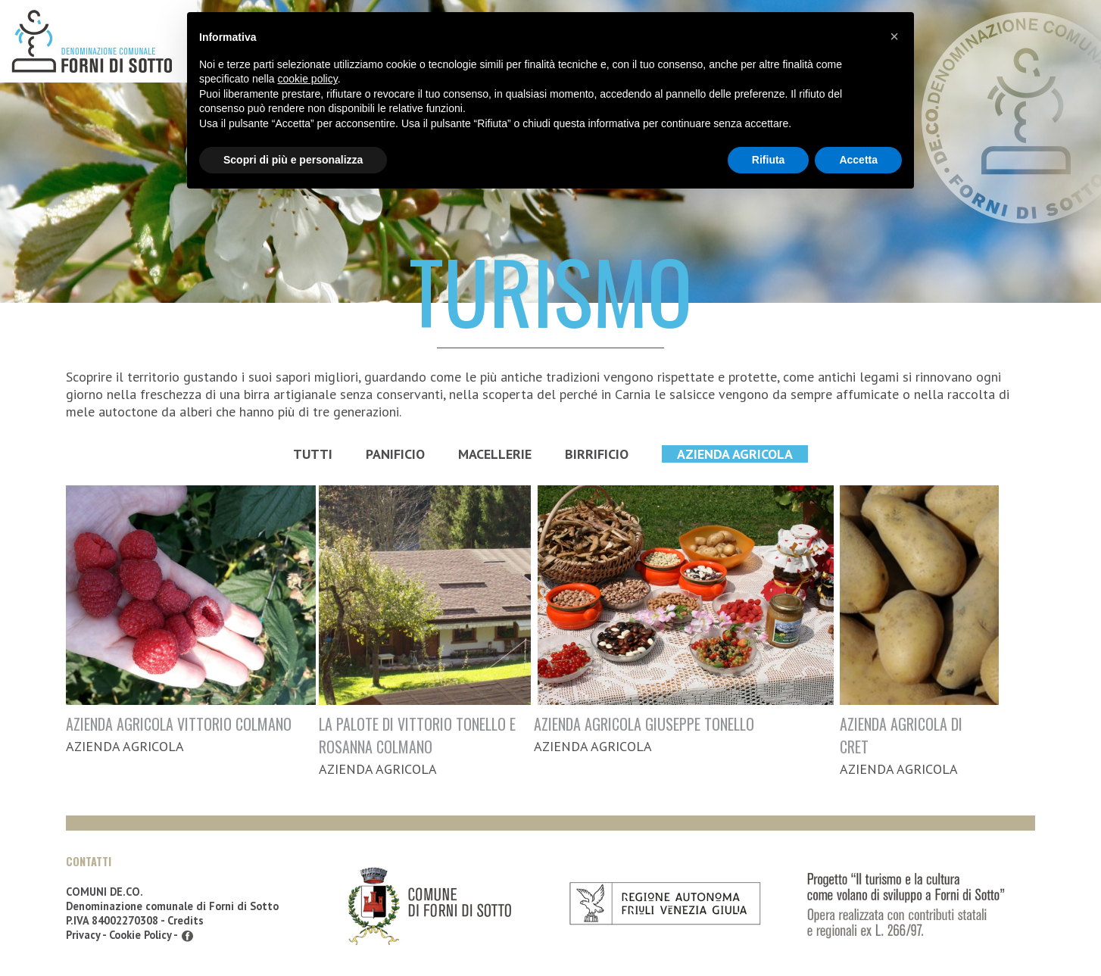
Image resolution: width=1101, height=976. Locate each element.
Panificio (395, 454)
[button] (894, 36)
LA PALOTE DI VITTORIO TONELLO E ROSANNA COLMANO (417, 735)
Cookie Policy (140, 935)
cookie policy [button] (308, 79)
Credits (185, 920)
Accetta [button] (858, 160)
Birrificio (596, 454)
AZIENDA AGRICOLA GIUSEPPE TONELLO (644, 724)
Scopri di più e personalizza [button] (293, 160)
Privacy (83, 935)
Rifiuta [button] (768, 160)
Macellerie (495, 454)
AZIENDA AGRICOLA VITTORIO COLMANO (179, 724)
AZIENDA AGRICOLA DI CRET (901, 735)
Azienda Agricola (735, 454)
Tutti (312, 454)
